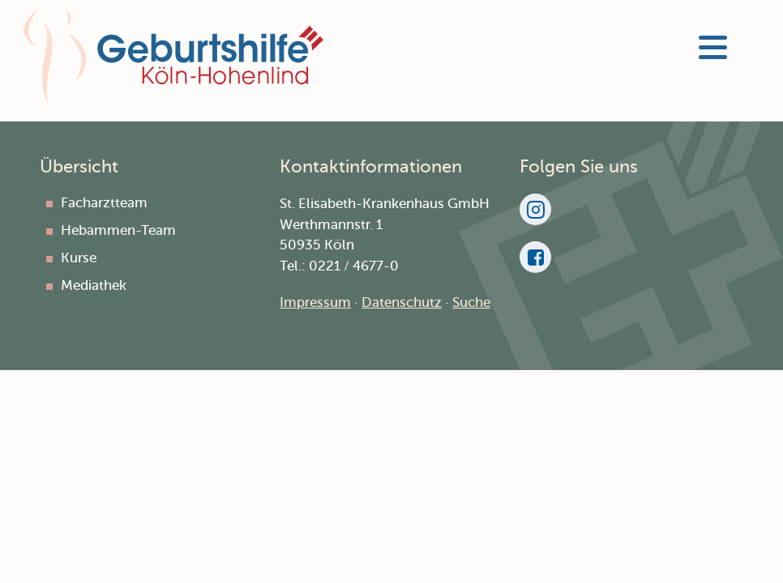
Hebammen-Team (118, 230)
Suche (471, 302)
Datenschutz (402, 302)
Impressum (315, 302)
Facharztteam (104, 203)
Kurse (78, 258)
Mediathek (93, 285)
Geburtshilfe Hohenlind (173, 56)
